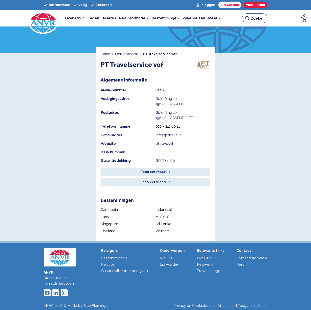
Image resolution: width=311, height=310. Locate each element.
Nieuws (166, 258)
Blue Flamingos (96, 305)
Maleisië (162, 217)
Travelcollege (208, 271)
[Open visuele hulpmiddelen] (304, 18)
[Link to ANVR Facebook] (47, 292)
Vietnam (163, 231)
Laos (105, 217)
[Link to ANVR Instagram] (64, 292)
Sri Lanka (163, 224)
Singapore (109, 224)
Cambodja (109, 210)
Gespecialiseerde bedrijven (124, 271)
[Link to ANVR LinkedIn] (55, 292)
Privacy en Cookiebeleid (194, 305)
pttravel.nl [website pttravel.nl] (164, 143)
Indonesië (164, 210)
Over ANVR (206, 258)
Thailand (108, 231)
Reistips (108, 264)
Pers (240, 264)
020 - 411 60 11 (168, 126)
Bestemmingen (114, 258)
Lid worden (169, 264)
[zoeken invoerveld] (259, 18)
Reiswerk (205, 264)
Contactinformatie (251, 258)
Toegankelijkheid (252, 305)
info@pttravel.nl (169, 135)
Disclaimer (226, 305)
